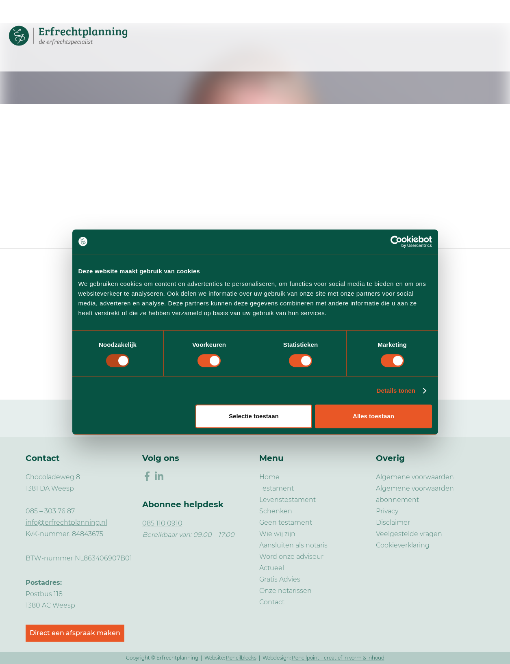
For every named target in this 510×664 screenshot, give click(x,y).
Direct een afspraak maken (75, 633)
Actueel (271, 568)
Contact (271, 602)
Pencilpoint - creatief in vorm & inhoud (338, 658)
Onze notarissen (285, 591)
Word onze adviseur (291, 556)
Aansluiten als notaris (293, 545)
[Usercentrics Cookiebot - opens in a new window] (396, 242)
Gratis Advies (279, 579)
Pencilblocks (241, 658)
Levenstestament (287, 500)
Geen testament (285, 522)
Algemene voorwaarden (415, 477)
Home (269, 477)
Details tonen (396, 390)
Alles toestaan (373, 416)
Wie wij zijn (277, 534)
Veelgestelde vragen (409, 534)
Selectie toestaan (254, 416)
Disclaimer (393, 522)
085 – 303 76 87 (50, 511)
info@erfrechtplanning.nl (66, 522)
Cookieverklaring (403, 545)
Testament (276, 488)
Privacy (387, 511)
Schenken (275, 511)
